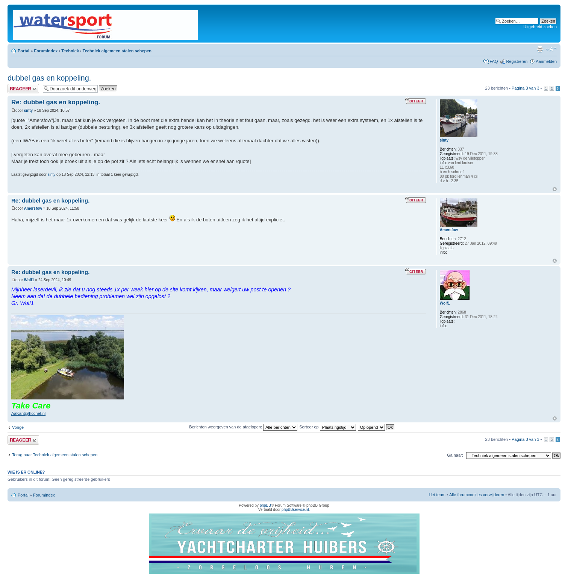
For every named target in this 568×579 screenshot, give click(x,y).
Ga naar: (455, 455)
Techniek (70, 51)
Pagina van (525, 88)
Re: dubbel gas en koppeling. (55, 102)
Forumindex (46, 51)
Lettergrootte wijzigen (551, 49)
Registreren (516, 61)
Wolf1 (29, 280)
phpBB (265, 505)
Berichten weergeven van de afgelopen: (243, 427)
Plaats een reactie (23, 88)
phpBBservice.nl (295, 509)
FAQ (493, 61)
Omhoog (555, 189)
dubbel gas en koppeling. (49, 78)
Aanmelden (546, 61)
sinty (28, 110)
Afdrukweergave (540, 49)
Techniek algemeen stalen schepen (117, 51)
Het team (437, 494)
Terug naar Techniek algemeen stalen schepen (54, 455)
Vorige (18, 427)
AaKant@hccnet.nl (28, 413)
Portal (23, 51)
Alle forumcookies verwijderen (476, 494)
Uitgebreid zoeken (540, 26)
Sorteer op (327, 427)
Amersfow (33, 208)
